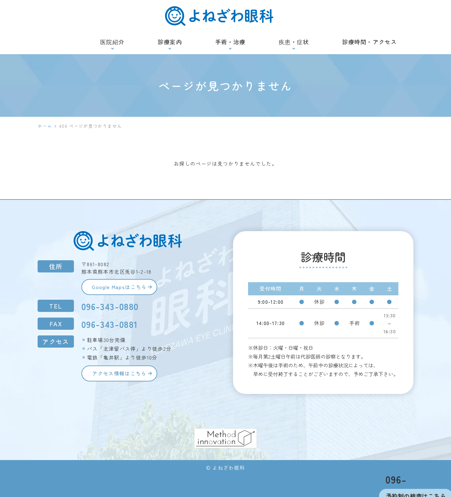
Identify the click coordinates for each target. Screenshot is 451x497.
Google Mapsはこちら (121, 287)
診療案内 (170, 42)
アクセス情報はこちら (121, 375)
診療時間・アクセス (369, 42)
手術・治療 (230, 42)
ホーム (45, 126)
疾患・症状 (294, 42)
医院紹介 (112, 42)
